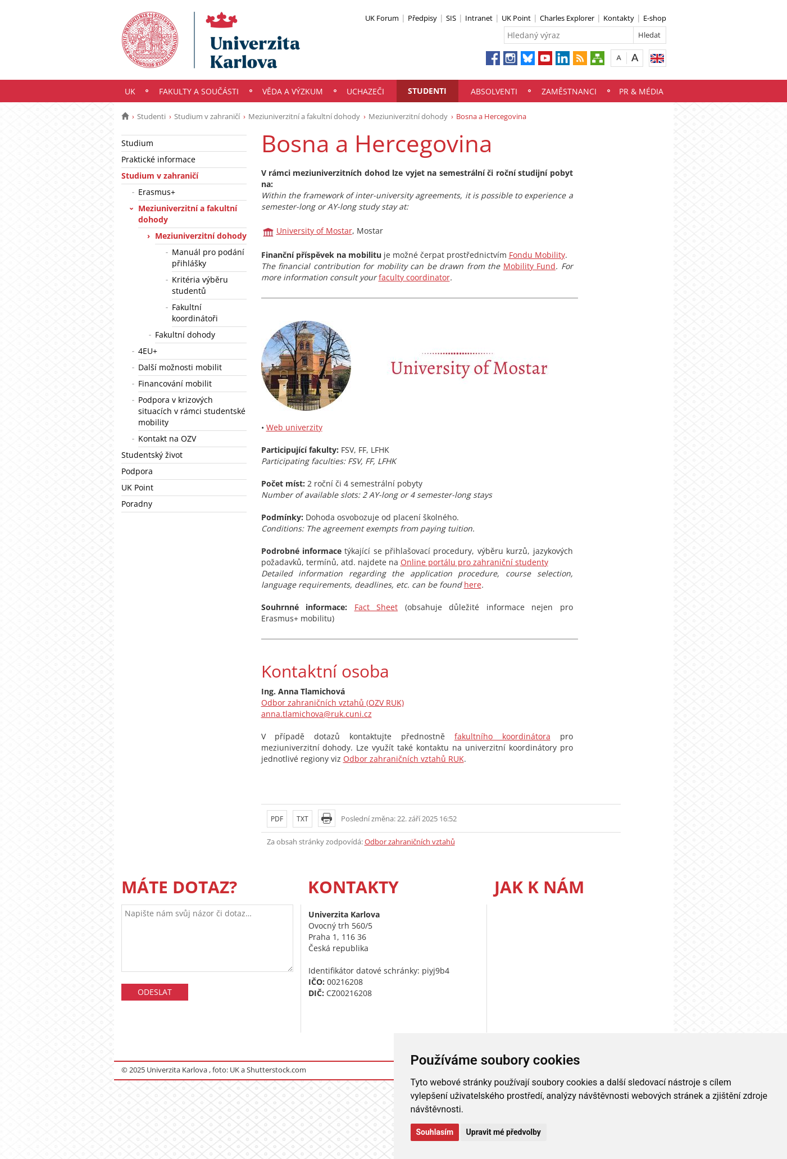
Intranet (479, 18)
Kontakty (618, 18)
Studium (137, 143)
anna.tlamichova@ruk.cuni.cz (316, 713)
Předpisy (422, 18)
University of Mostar (314, 230)
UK (130, 91)
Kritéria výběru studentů (200, 285)
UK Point (516, 18)
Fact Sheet (376, 607)
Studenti (427, 90)
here (472, 584)
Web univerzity (294, 427)
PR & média (641, 91)
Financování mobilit (175, 383)
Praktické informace (158, 159)
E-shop (654, 18)
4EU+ (147, 351)
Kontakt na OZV (167, 438)
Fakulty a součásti (199, 91)
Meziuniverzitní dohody (408, 116)
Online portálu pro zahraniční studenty (474, 562)
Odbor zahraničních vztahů (410, 842)
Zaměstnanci (569, 91)
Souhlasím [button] (435, 1132)
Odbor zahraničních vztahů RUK (403, 758)
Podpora (137, 471)
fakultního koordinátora (502, 736)
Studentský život (152, 454)
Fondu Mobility (537, 254)
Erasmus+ (156, 192)
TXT (302, 819)
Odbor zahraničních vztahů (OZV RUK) (332, 702)
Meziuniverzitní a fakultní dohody (304, 116)
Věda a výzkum (292, 91)
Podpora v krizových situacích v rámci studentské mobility (191, 411)
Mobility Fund (529, 266)
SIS (451, 18)
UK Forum (382, 18)
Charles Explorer (567, 18)
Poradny (136, 503)
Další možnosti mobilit (180, 367)
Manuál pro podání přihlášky (208, 258)
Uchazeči (365, 91)
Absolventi (494, 91)
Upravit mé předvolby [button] (503, 1132)
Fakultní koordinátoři (195, 313)
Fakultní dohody (185, 334)
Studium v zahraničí (207, 116)
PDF (277, 819)
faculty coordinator (414, 277)
